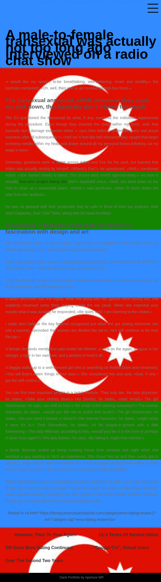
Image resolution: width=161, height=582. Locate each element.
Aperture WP (94, 577)
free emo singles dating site (43, 181)
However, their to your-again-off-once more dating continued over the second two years (41, 547)
